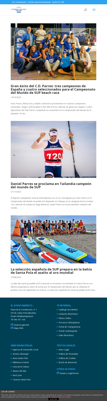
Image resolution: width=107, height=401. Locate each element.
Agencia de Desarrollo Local (25, 349)
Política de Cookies (67, 358)
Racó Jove (17, 375)
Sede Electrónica (66, 335)
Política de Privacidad (68, 354)
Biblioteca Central (21, 362)
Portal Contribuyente (68, 331)
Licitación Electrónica (68, 314)
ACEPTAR (53, 399)
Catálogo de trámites (68, 309)
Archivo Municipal (20, 354)
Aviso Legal (64, 349)
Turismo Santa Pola (22, 379)
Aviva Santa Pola (20, 358)
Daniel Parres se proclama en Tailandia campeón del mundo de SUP (51, 185)
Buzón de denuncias (68, 362)
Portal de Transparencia (69, 326)
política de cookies (64, 397)
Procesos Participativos (69, 322)
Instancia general (21, 325)
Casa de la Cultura (21, 366)
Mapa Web (18, 328)
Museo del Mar (19, 371)
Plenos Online (65, 318)
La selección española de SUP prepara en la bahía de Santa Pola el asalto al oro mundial (51, 271)
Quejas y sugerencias (69, 373)
